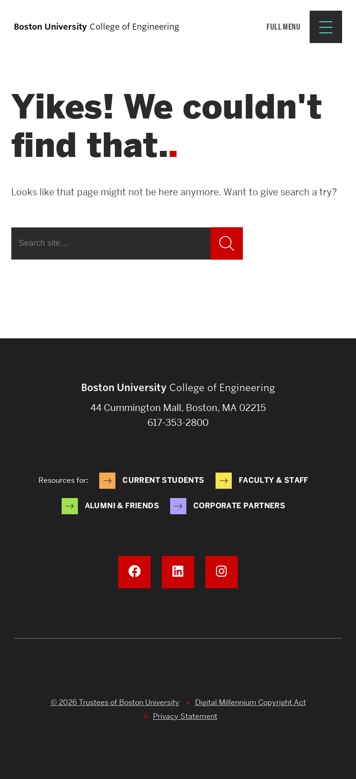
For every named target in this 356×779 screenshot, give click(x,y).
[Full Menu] (304, 27)
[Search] (110, 243)
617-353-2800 (178, 423)
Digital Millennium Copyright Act (250, 702)
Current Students (163, 480)
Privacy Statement (185, 716)
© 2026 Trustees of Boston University (115, 702)
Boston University (178, 671)
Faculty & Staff (273, 480)
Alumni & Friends (122, 506)
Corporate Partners (239, 506)
